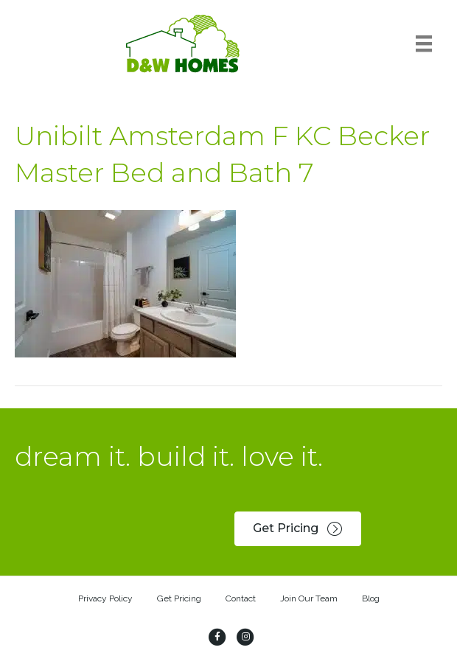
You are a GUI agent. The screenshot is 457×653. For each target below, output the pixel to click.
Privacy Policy (105, 598)
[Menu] (423, 43)
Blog (371, 598)
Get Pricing (179, 598)
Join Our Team (309, 598)
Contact (241, 598)
